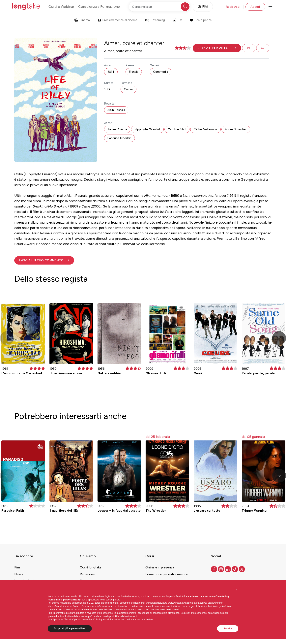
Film (17, 567)
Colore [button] (128, 89)
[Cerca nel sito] (159, 7)
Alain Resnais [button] (116, 110)
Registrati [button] (233, 7)
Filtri (203, 6)
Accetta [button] (227, 628)
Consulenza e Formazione (99, 6)
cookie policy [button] (112, 599)
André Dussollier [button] (236, 129)
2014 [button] (110, 72)
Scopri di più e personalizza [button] (69, 628)
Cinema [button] (82, 20)
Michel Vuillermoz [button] (205, 129)
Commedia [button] (160, 72)
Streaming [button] (155, 20)
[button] (217, 48)
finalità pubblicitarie (208, 606)
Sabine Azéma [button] (117, 129)
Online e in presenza (159, 567)
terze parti (100, 602)
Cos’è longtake (90, 567)
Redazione (87, 574)
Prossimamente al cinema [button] (117, 20)
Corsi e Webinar (61, 6)
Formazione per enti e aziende (166, 574)
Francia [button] (133, 72)
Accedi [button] (255, 7)
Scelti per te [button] (201, 20)
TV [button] (177, 20)
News (18, 574)
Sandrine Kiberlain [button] (119, 138)
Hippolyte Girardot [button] (147, 129)
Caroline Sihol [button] (177, 129)
